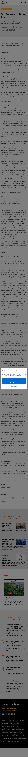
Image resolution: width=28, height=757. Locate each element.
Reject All (14, 379)
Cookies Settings (14, 386)
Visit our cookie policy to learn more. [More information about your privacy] (14, 375)
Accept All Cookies (14, 382)
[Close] (25, 369)
